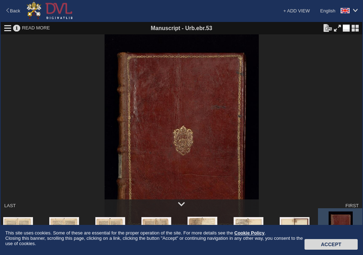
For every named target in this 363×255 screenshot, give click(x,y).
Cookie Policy (249, 233)
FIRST (352, 205)
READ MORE (36, 27)
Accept (331, 244)
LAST (10, 205)
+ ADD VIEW (296, 10)
